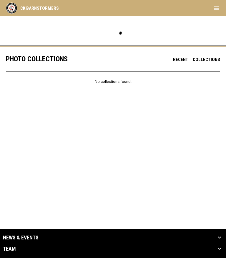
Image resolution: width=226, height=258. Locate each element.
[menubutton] (216, 8)
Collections (206, 59)
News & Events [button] (21, 237)
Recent (180, 59)
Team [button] (9, 249)
